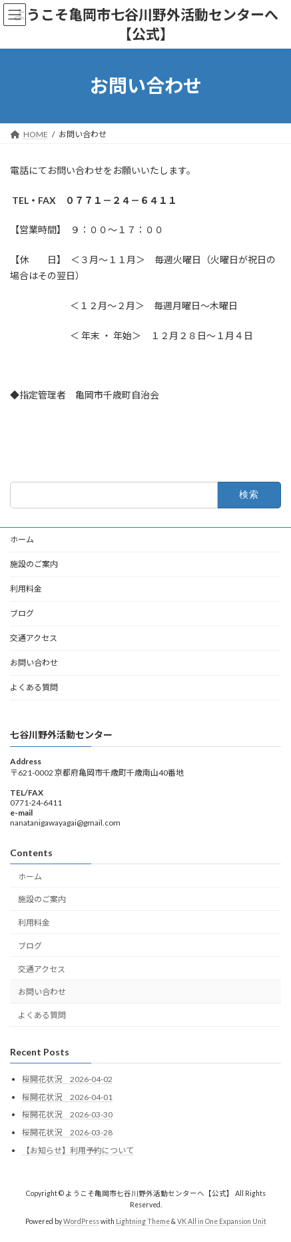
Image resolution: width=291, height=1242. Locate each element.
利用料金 (26, 589)
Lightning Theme (143, 1221)
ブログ (22, 613)
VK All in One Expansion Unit (221, 1221)
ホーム (22, 539)
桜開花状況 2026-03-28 (67, 1132)
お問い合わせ (34, 663)
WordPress (81, 1221)
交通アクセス (33, 638)
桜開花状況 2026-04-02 (67, 1079)
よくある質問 (34, 687)
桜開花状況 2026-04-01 (67, 1097)
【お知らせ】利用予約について (78, 1150)
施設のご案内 (34, 564)
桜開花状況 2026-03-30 (67, 1114)
